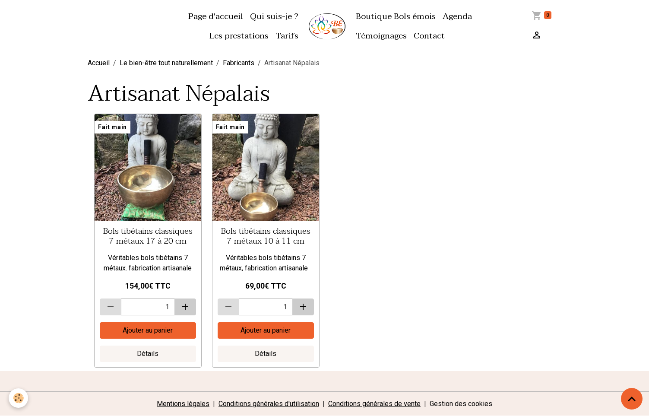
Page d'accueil (215, 16)
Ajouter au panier (148, 330)
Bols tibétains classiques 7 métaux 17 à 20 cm (148, 236)
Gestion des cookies (461, 404)
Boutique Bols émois (396, 16)
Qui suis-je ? (274, 16)
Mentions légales (183, 404)
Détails (147, 353)
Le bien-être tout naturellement (166, 63)
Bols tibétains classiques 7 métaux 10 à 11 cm (265, 236)
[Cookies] (18, 398)
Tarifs (286, 36)
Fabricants (238, 63)
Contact (429, 36)
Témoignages (381, 36)
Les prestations (239, 36)
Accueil (99, 63)
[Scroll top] (632, 399)
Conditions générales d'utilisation (268, 404)
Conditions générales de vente (374, 404)
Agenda (457, 16)
